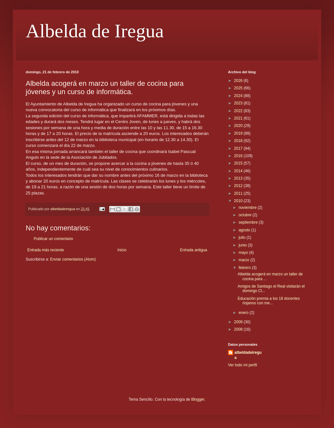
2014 (239, 171)
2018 (239, 140)
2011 (239, 193)
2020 (239, 125)
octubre (245, 215)
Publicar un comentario (53, 238)
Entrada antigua (193, 250)
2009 (239, 322)
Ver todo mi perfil (242, 365)
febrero (245, 267)
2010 (239, 201)
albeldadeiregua (248, 355)
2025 (239, 88)
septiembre (249, 222)
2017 (239, 148)
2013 (239, 178)
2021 (239, 118)
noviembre (248, 207)
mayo (244, 252)
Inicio (122, 250)
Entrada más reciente (45, 250)
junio (243, 245)
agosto (245, 230)
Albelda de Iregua (95, 30)
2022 (239, 111)
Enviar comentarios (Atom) (73, 259)
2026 (239, 80)
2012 (239, 185)
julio (243, 237)
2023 (239, 103)
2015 (239, 163)
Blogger (197, 399)
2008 (239, 329)
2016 (239, 156)
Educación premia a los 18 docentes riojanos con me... (269, 300)
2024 (239, 96)
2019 (239, 133)
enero (244, 312)
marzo (245, 260)
